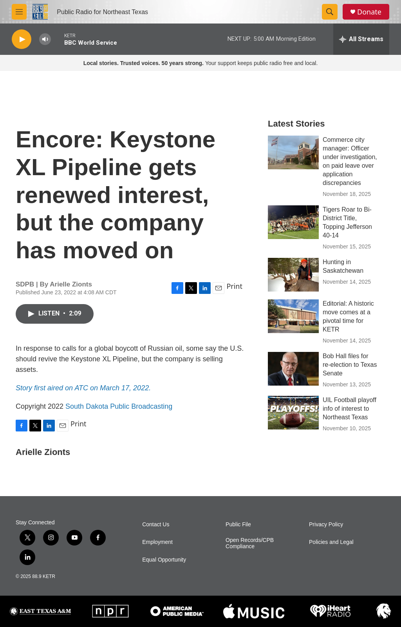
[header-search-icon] (330, 12)
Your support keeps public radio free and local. (200, 63)
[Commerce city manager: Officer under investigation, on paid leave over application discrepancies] (293, 152)
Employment (157, 542)
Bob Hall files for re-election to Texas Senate (350, 365)
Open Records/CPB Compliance (250, 543)
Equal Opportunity (164, 560)
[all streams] (361, 39)
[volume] (45, 39)
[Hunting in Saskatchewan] (293, 275)
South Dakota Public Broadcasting (118, 406)
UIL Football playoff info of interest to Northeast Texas (349, 408)
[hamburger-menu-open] (19, 12)
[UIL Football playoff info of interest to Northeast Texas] (293, 412)
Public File (238, 524)
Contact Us (155, 524)
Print (234, 286)
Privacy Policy (326, 524)
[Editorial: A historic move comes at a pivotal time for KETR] (293, 316)
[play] (21, 39)
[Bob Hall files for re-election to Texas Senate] (293, 369)
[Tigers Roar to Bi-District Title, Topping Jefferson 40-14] (293, 222)
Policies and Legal (331, 542)
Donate (369, 12)
